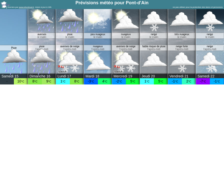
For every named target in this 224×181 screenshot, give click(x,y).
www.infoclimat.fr (26, 7)
